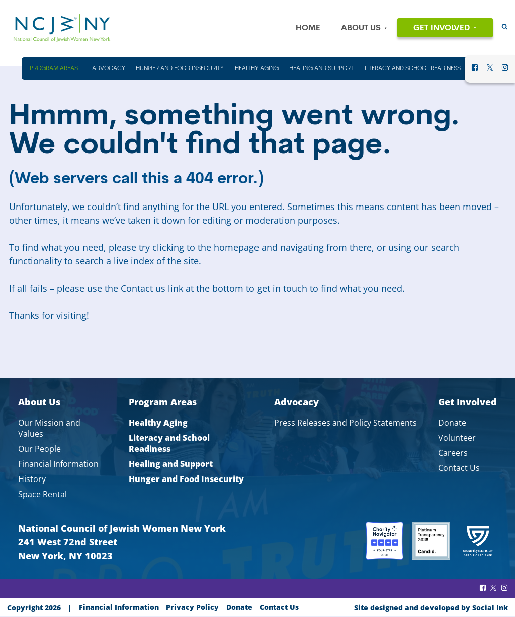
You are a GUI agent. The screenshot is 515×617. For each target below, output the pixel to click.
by (431, 607)
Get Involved (441, 28)
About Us (361, 28)
